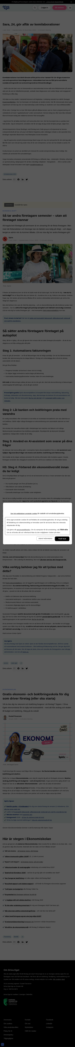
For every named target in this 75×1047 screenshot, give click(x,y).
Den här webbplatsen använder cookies (23, 513)
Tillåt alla (62, 539)
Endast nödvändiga (45, 538)
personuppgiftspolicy (24, 529)
